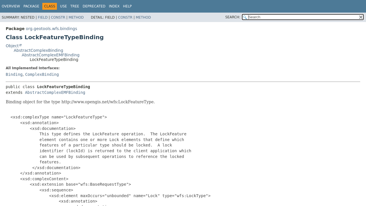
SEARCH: (232, 17)
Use (63, 6)
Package (31, 6)
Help (127, 6)
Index (114, 6)
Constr (58, 17)
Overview (11, 6)
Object (12, 45)
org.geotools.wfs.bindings (51, 28)
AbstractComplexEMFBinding (50, 55)
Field (42, 17)
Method (76, 17)
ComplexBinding (42, 74)
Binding (14, 74)
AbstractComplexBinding (38, 50)
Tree (74, 6)
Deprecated (94, 6)
